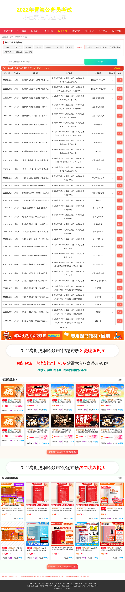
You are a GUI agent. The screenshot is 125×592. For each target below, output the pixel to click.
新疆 (84, 586)
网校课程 (116, 31)
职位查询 (21, 31)
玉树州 (89, 47)
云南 (88, 586)
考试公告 (49, 31)
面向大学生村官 (102, 47)
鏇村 (120, 380)
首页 (11, 37)
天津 (75, 586)
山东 (54, 586)
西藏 (79, 586)
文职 (96, 586)
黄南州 (69, 47)
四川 (71, 586)
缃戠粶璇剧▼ (10, 379)
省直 (8, 47)
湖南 (90, 583)
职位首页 (8, 31)
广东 (55, 583)
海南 (68, 583)
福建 (47, 583)
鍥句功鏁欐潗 (10, 478)
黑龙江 (81, 583)
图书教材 (103, 31)
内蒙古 (42, 586)
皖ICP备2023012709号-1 (62, 588)
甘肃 (51, 583)
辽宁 (36, 586)
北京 (38, 583)
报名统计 (35, 31)
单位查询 (118, 68)
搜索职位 (101, 62)
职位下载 (76, 31)
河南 (76, 583)
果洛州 (79, 47)
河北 (72, 583)
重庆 (43, 583)
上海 (67, 586)
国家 (30, 583)
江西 (32, 586)
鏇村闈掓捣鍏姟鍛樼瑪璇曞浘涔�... (62, 567)
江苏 (28, 586)
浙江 (92, 586)
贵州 (63, 583)
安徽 (34, 583)
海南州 (48, 47)
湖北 (86, 583)
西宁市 (18, 47)
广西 (59, 583)
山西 (59, 586)
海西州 (38, 47)
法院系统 (7, 52)
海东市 (28, 47)
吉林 (94, 583)
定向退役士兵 (115, 47)
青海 (50, 586)
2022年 (18, 37)
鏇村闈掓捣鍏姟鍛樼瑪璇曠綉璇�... (62, 452)
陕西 (63, 586)
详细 (119, 80)
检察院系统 (18, 52)
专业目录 (89, 31)
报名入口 (62, 31)
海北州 (59, 47)
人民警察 (28, 52)
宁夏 (46, 586)
